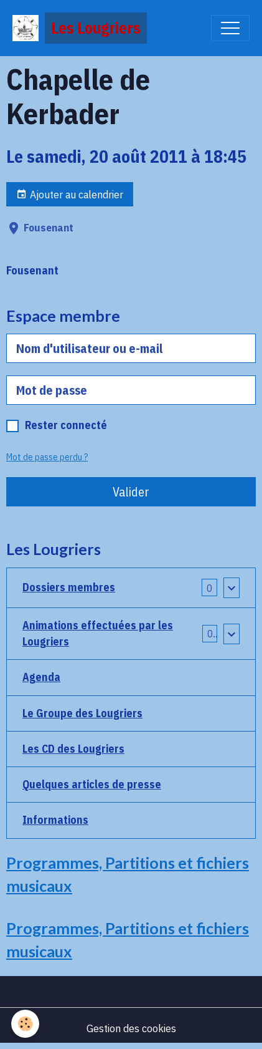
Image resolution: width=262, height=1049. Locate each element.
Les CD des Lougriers (73, 749)
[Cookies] (25, 1024)
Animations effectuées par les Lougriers (97, 633)
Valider (131, 491)
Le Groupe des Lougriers (82, 713)
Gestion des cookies (131, 1028)
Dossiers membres (68, 587)
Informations (55, 820)
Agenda (41, 677)
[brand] (79, 28)
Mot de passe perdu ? (47, 457)
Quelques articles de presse (91, 784)
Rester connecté (66, 425)
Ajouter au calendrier (69, 194)
